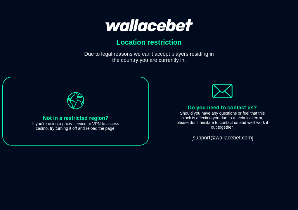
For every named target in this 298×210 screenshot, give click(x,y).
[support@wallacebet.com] (222, 138)
